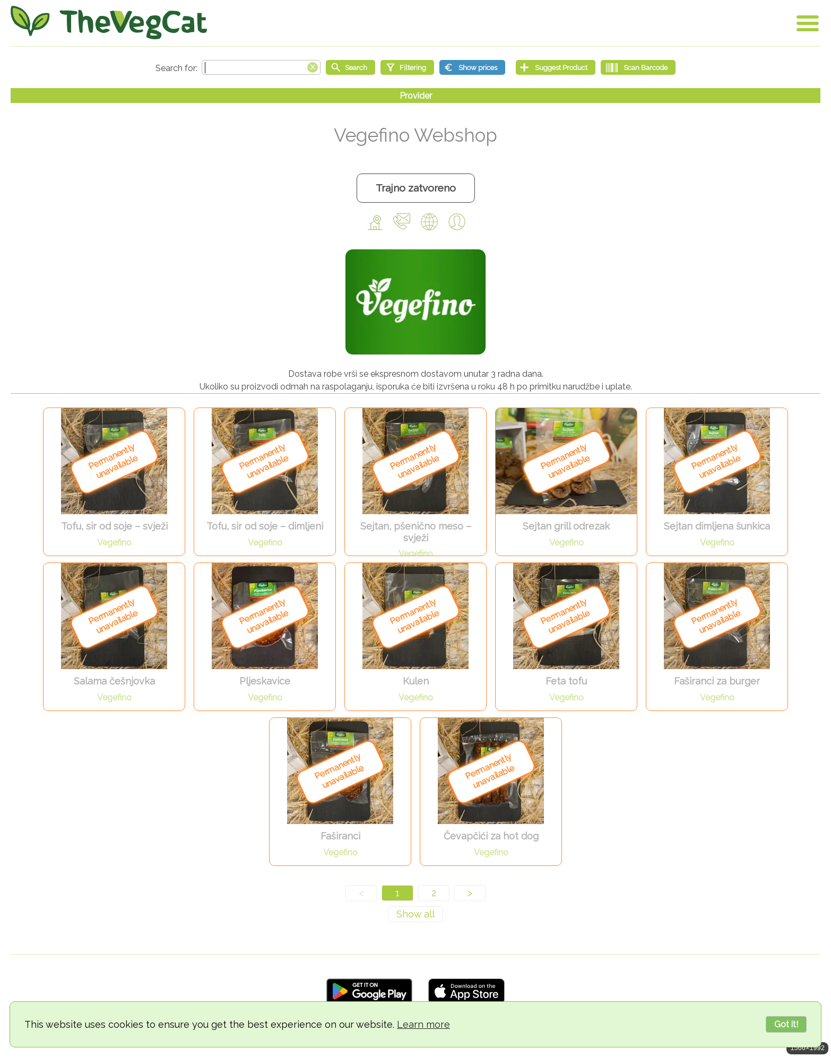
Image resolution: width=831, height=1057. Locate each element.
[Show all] (415, 914)
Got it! (786, 1024)
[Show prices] (472, 67)
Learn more (423, 1024)
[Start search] (350, 67)
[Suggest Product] (555, 67)
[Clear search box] (312, 66)
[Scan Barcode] (638, 67)
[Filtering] (407, 67)
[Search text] (261, 67)
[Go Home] (109, 22)
